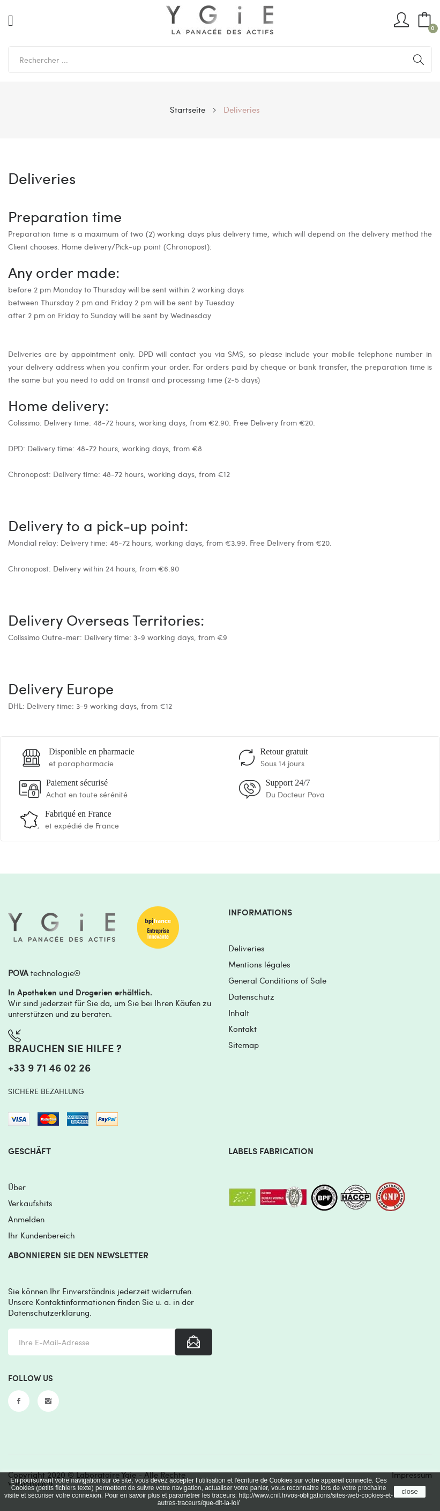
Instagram (48, 1401)
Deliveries (246, 948)
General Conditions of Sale (277, 980)
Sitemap (243, 1044)
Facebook (18, 1401)
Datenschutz (251, 996)
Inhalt (238, 1012)
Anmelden (26, 1219)
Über (17, 1187)
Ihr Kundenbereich (41, 1235)
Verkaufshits (30, 1203)
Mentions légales (259, 964)
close (409, 1491)
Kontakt (242, 1028)
